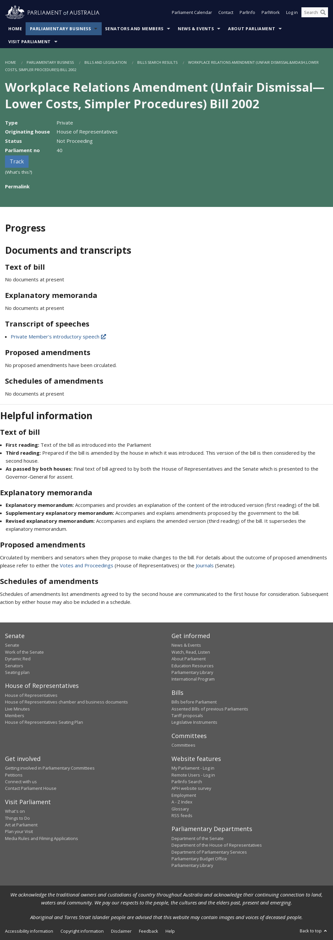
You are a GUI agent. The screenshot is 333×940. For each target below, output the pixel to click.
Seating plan (17, 672)
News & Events (196, 29)
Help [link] (170, 931)
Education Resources (192, 666)
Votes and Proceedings (86, 565)
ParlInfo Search (186, 782)
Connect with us (21, 782)
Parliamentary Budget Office (199, 859)
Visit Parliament (29, 42)
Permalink (17, 186)
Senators (14, 666)
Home (15, 29)
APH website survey (191, 788)
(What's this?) (18, 172)
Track (17, 161)
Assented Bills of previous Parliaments (209, 709)
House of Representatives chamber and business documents (66, 702)
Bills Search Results (157, 62)
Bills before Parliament (194, 702)
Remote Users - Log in (193, 775)
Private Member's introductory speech (59, 336)
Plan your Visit (19, 831)
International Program (193, 679)
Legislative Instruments (194, 722)
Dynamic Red (18, 659)
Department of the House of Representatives (216, 845)
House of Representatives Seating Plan (44, 722)
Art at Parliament (21, 825)
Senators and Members (134, 29)
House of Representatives (31, 695)
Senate (12, 645)
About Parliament (251, 29)
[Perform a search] (323, 13)
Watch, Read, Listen (190, 652)
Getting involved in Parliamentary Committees (50, 768)
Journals (205, 565)
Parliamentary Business (60, 29)
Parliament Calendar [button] (192, 13)
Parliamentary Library (192, 672)
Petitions (14, 775)
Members (14, 715)
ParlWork (271, 13)
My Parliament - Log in (192, 768)
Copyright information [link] (82, 931)
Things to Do (17, 818)
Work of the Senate (24, 652)
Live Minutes (17, 709)
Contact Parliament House (30, 788)
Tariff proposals (187, 715)
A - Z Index (181, 802)
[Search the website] (314, 13)
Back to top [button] (314, 931)
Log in (292, 13)
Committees (183, 745)
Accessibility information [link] (29, 931)
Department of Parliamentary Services (209, 852)
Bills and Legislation (105, 62)
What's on (15, 811)
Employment (183, 795)
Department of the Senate (197, 838)
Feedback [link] (148, 931)
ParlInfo (247, 13)
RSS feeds (181, 815)
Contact (225, 13)
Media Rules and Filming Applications (41, 838)
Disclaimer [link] (121, 931)
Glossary (180, 809)
